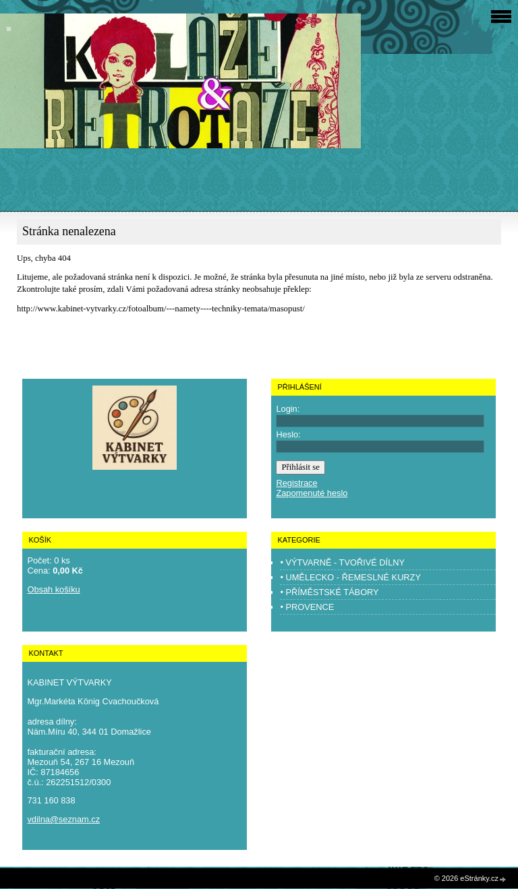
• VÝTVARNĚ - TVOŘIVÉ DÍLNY (342, 562)
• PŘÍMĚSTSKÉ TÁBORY (329, 592)
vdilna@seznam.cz (63, 819)
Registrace (296, 483)
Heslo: (288, 434)
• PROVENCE (307, 607)
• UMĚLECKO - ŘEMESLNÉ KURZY (350, 577)
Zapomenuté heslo (311, 493)
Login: (287, 409)
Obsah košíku (53, 589)
